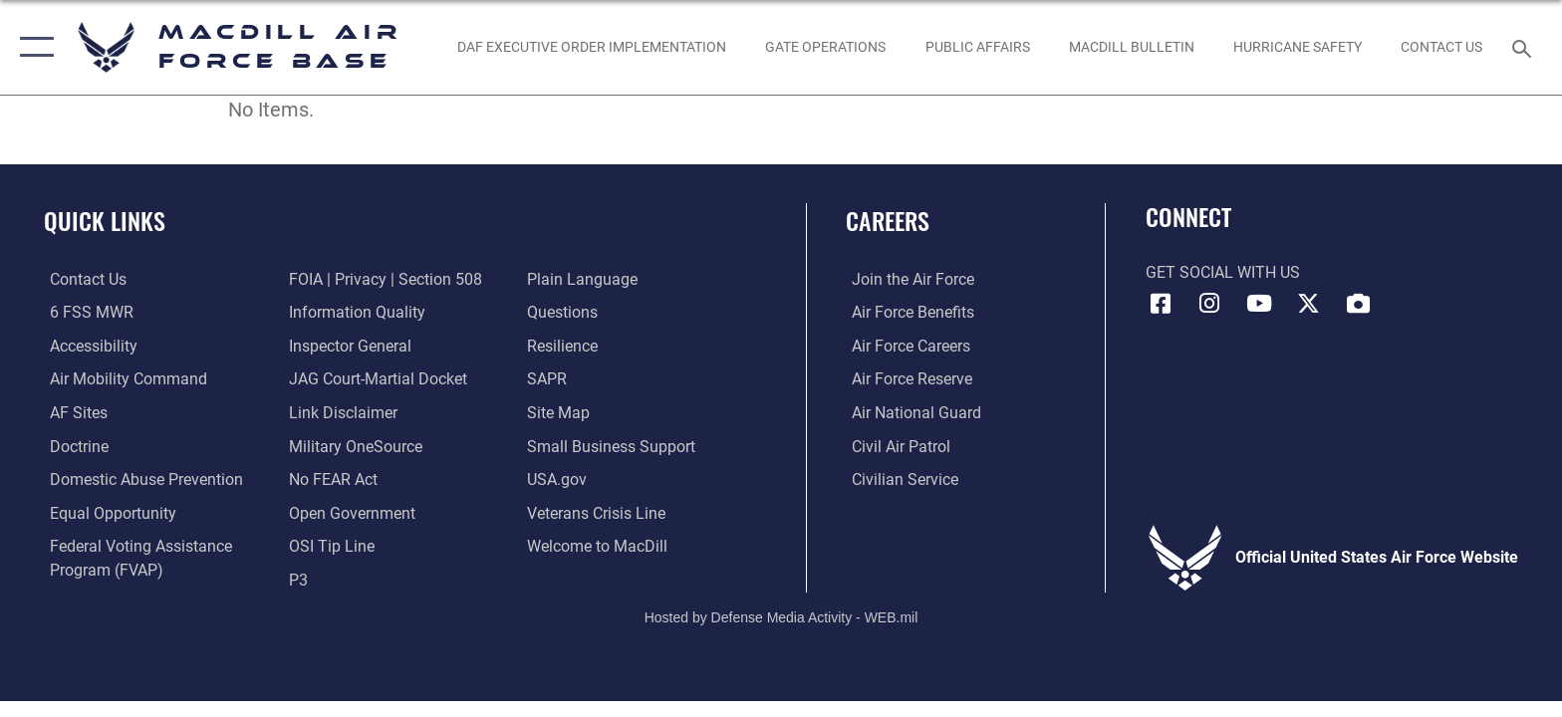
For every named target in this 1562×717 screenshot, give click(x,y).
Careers (887, 220)
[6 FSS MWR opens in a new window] (86, 312)
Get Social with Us (1223, 272)
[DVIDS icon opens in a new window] (1358, 304)
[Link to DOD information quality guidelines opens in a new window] (355, 312)
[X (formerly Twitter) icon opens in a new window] (1309, 304)
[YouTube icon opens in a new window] (1259, 304)
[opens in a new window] (73, 411)
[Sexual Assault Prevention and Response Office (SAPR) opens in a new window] (549, 378)
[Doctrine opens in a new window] (73, 445)
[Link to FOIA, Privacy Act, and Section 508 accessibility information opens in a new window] (383, 279)
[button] (32, 47)
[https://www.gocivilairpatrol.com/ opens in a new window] (895, 445)
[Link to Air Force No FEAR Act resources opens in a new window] (331, 478)
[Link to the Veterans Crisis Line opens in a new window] (598, 512)
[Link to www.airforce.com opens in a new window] (907, 279)
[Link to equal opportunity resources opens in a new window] (107, 512)
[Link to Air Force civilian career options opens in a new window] (899, 478)
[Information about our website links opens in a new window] (341, 411)
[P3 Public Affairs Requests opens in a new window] (296, 578)
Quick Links (104, 220)
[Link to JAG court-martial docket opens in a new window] (376, 378)
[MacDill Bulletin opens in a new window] (1131, 47)
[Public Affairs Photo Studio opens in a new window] (977, 47)
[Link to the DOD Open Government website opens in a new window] (350, 512)
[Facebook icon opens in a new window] (1160, 304)
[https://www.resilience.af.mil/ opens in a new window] (564, 346)
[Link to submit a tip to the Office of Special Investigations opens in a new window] (330, 545)
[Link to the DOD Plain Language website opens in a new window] (584, 279)
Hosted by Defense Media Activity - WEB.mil (781, 615)
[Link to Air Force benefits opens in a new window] (907, 312)
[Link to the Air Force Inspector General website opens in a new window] (348, 346)
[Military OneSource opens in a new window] (353, 445)
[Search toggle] (1524, 47)
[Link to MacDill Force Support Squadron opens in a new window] (599, 545)
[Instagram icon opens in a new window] (1209, 304)
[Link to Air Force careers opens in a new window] (905, 346)
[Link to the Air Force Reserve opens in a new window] (906, 378)
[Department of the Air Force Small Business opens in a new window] (613, 445)
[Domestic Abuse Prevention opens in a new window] (140, 478)
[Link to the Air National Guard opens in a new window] (910, 411)
